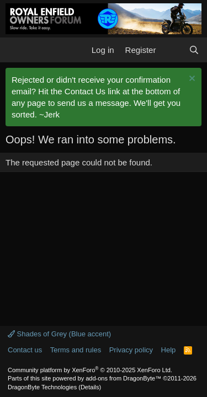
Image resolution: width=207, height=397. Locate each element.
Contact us (25, 350)
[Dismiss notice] (190, 79)
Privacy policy (131, 350)
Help (168, 350)
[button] (15, 50)
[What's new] (172, 50)
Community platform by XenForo (90, 370)
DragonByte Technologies (42, 387)
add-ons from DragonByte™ (123, 378)
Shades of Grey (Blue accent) (59, 334)
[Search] (194, 50)
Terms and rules (75, 350)
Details (90, 387)
